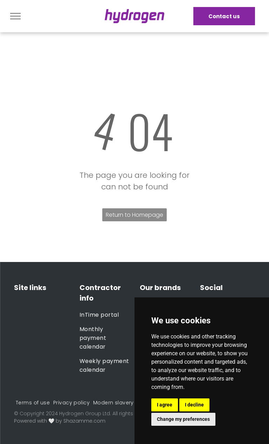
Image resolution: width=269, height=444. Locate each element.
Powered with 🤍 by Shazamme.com (59, 420)
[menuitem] (105, 315)
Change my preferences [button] (183, 419)
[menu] (15, 16)
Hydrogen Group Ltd (84, 413)
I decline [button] (194, 405)
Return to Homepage (134, 215)
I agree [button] (164, 405)
